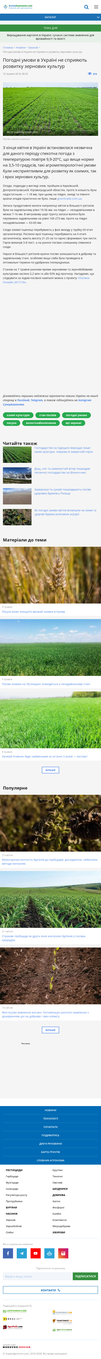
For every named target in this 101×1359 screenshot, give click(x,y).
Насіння (12, 1213)
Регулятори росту (16, 1195)
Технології (50, 1118)
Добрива (59, 1195)
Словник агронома (50, 1160)
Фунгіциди (12, 1182)
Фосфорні (58, 1207)
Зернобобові (14, 1226)
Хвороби (59, 1232)
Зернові (10, 1220)
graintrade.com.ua (69, 198)
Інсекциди (12, 1189)
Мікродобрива (61, 1226)
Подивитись (50, 1135)
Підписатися (85, 1276)
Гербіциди (12, 1176)
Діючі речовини (50, 1143)
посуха (11, 423)
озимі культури (18, 415)
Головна (8, 47)
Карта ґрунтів (50, 1152)
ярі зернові (73, 423)
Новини (20, 47)
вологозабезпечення (41, 423)
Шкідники (60, 1189)
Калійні (57, 1213)
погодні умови (76, 415)
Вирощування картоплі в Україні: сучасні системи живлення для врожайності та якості (50, 36)
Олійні (9, 1232)
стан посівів (47, 415)
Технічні (57, 1176)
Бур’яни (11, 1207)
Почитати (51, 1127)
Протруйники (14, 1201)
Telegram (37, 400)
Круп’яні (57, 1170)
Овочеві (57, 1182)
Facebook (23, 400)
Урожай (33, 47)
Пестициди (14, 1170)
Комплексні (60, 1220)
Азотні (56, 1201)
